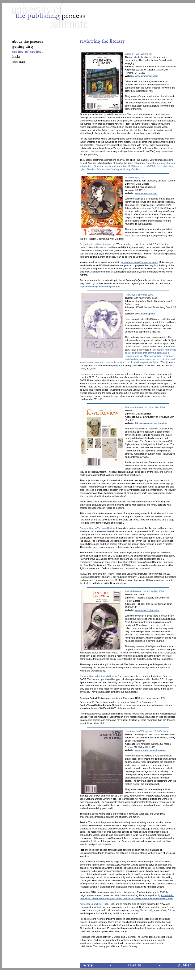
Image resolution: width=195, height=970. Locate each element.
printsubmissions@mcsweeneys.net (139, 262)
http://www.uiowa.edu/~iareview (151, 423)
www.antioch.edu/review (147, 610)
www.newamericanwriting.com (150, 750)
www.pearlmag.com (145, 314)
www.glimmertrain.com (146, 76)
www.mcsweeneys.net (146, 193)
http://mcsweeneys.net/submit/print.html (100, 287)
